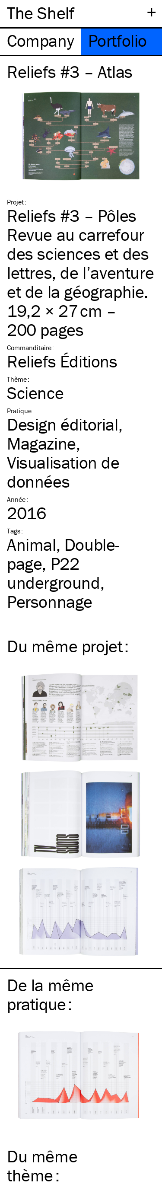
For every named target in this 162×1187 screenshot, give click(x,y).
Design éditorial (62, 424)
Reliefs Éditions (62, 361)
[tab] (40, 42)
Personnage (49, 601)
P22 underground (53, 573)
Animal (31, 544)
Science (35, 392)
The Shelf (40, 12)
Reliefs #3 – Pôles (72, 215)
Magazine (41, 443)
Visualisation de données (63, 472)
